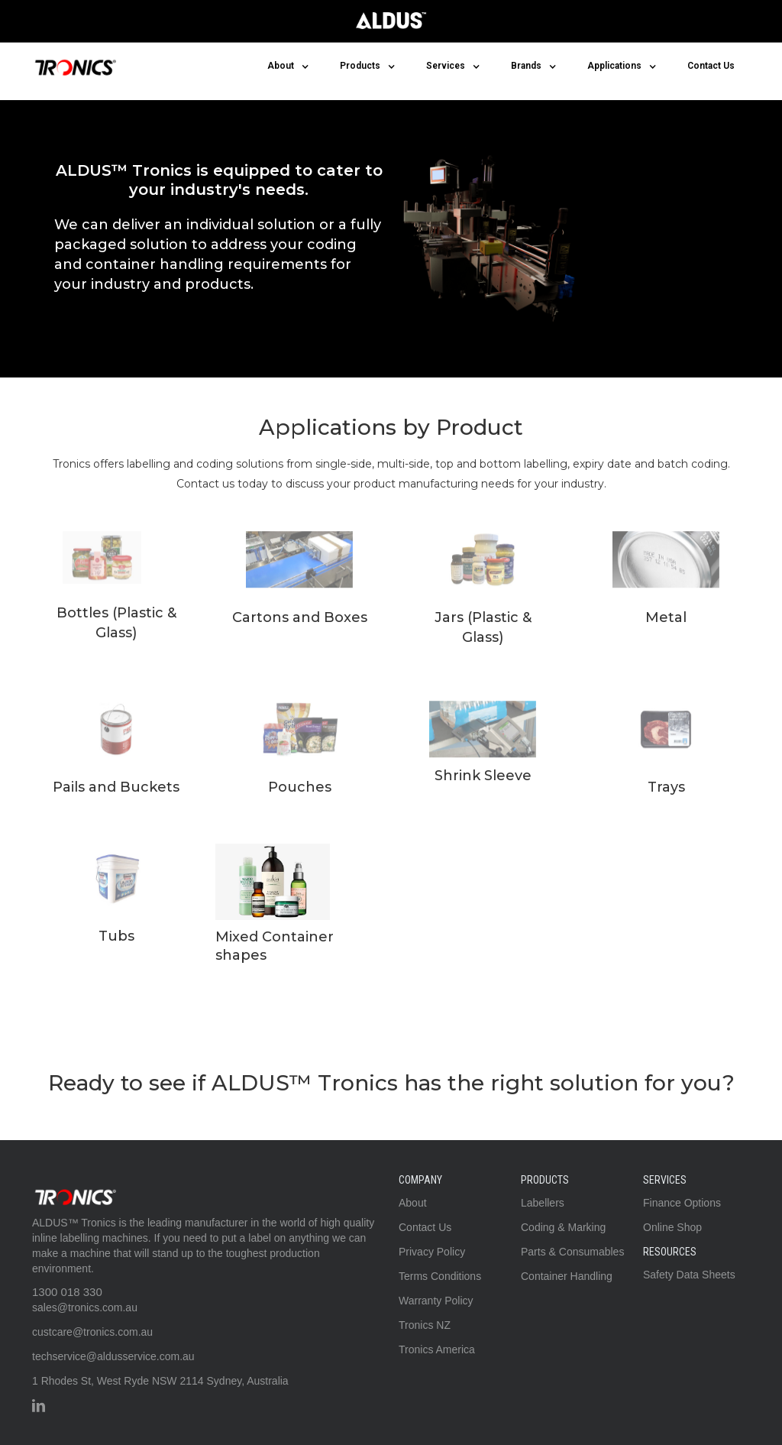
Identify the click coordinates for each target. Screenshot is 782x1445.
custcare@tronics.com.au (92, 1332)
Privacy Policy (432, 1252)
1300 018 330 (67, 1291)
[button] (288, 66)
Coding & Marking (563, 1227)
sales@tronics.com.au (84, 1307)
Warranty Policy (436, 1300)
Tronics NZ (425, 1325)
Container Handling (566, 1276)
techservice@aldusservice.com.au (113, 1356)
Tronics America (437, 1349)
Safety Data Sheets (689, 1274)
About (413, 1203)
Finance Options (682, 1203)
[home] (74, 64)
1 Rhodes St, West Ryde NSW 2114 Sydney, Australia (160, 1381)
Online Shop (672, 1227)
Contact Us (711, 65)
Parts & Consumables (572, 1252)
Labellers (542, 1203)
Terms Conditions (440, 1276)
